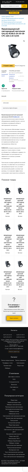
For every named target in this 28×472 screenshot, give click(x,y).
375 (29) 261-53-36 (20, 1)
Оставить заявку (14, 12)
